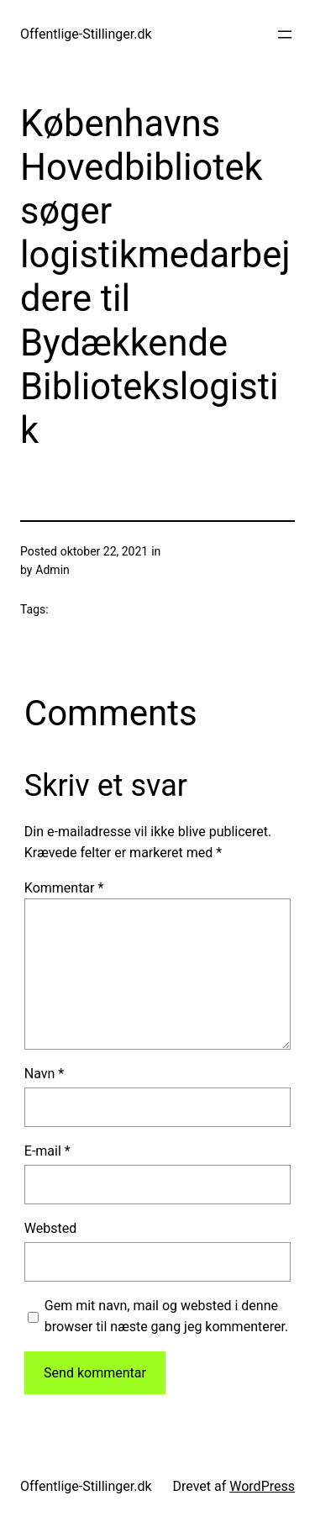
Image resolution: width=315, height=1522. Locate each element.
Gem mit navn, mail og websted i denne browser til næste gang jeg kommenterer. (166, 1316)
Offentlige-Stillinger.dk (86, 34)
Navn (44, 1074)
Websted (50, 1228)
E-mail (47, 1151)
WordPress (262, 1486)
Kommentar (64, 888)
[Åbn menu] (285, 34)
